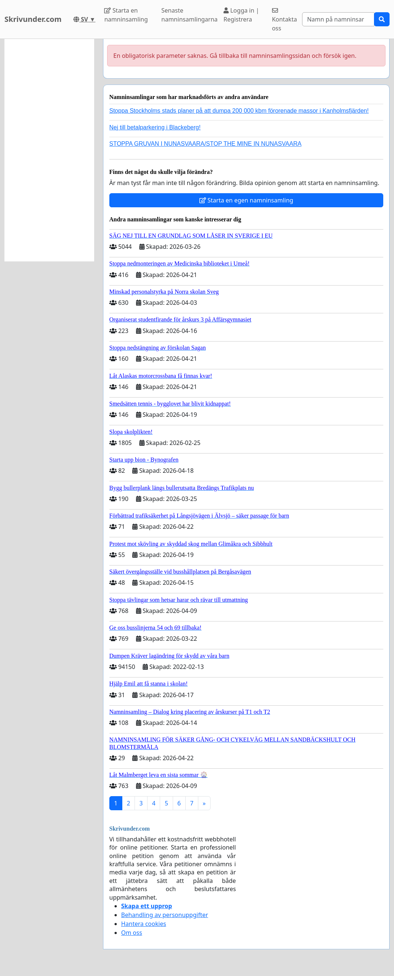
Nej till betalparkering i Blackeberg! (155, 127)
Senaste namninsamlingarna (189, 14)
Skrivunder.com (33, 19)
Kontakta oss (284, 19)
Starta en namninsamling (126, 14)
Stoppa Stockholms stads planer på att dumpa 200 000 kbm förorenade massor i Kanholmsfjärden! (239, 111)
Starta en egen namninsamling (246, 200)
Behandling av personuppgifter (164, 915)
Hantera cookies (143, 924)
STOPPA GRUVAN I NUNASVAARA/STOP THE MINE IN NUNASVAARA (205, 144)
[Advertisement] (49, 150)
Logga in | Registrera (241, 14)
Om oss (131, 933)
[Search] (338, 19)
